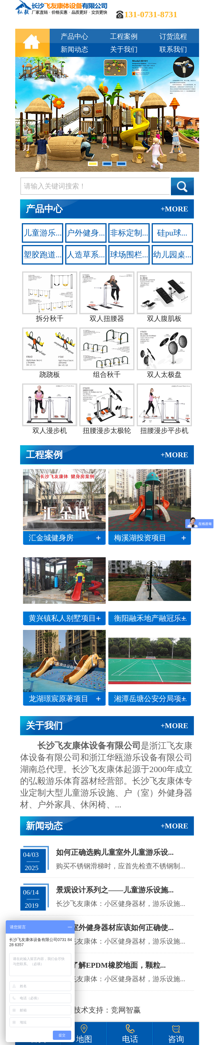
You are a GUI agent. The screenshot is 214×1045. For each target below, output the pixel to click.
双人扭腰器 (106, 296)
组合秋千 (106, 352)
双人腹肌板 (164, 296)
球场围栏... (129, 254)
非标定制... (129, 232)
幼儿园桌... (172, 254)
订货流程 (173, 36)
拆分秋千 (49, 296)
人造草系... (86, 254)
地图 (84, 1039)
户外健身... (86, 232)
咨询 (176, 1039)
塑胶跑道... (43, 254)
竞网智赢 (126, 1010)
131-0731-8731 (151, 14)
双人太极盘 (164, 352)
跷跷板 (49, 352)
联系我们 (173, 49)
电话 (130, 1039)
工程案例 (124, 36)
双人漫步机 (49, 408)
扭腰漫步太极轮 (106, 408)
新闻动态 (74, 49)
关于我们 (124, 49)
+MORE (174, 209)
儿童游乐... (43, 232)
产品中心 (74, 36)
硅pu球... (172, 232)
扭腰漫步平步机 (164, 408)
